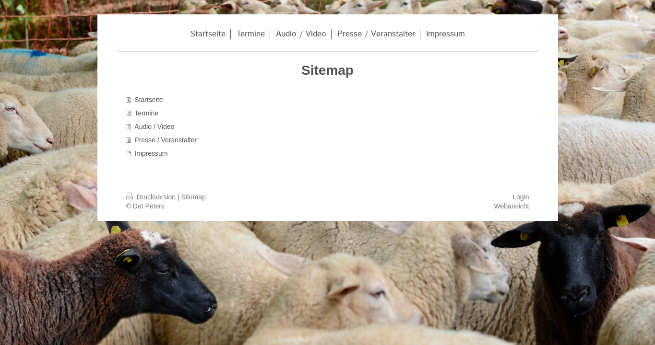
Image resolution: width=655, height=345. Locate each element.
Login (520, 197)
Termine (146, 113)
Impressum (150, 153)
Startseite (148, 100)
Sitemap (193, 197)
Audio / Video (154, 126)
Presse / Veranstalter (165, 140)
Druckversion (152, 197)
